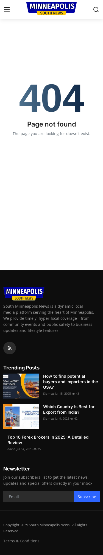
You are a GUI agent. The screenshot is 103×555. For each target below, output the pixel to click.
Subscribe (87, 496)
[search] (96, 10)
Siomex (48, 393)
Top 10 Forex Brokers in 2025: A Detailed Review (47, 440)
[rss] (9, 348)
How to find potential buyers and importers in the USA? (70, 382)
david (11, 449)
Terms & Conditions (21, 540)
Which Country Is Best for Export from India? (68, 409)
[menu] (7, 10)
